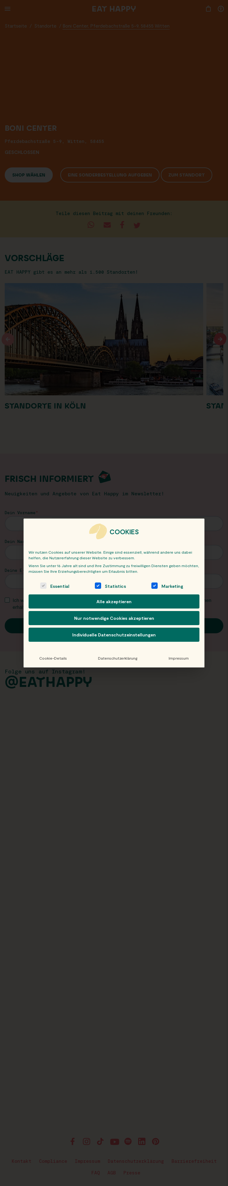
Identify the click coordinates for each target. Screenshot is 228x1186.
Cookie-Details (53, 658)
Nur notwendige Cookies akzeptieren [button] (114, 618)
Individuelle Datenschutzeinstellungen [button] (114, 634)
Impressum (179, 658)
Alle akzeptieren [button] (114, 601)
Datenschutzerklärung (117, 658)
